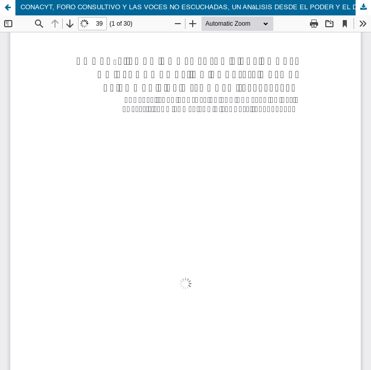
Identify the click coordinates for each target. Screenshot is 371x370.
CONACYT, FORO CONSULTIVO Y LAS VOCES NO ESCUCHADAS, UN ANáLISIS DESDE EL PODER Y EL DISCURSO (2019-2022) (196, 7)
